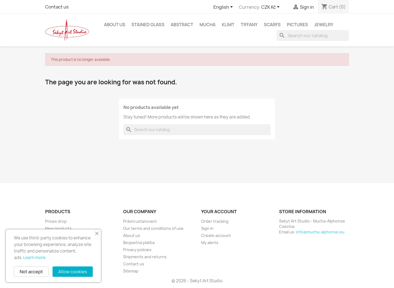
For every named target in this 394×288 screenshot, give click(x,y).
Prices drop (56, 221)
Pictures (297, 25)
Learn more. (35, 257)
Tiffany (249, 25)
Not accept (31, 272)
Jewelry (323, 25)
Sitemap (130, 271)
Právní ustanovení (140, 221)
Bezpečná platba (139, 242)
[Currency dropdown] (271, 7)
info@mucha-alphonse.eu (320, 231)
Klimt (228, 25)
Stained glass (147, 25)
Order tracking (214, 221)
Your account (219, 212)
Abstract (182, 25)
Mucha (207, 25)
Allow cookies (72, 272)
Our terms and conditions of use (153, 228)
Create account (216, 235)
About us (114, 25)
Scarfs (272, 25)
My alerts (209, 242)
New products (58, 228)
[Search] (313, 35)
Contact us (57, 7)
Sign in (207, 228)
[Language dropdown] (224, 7)
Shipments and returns (145, 256)
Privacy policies (137, 249)
